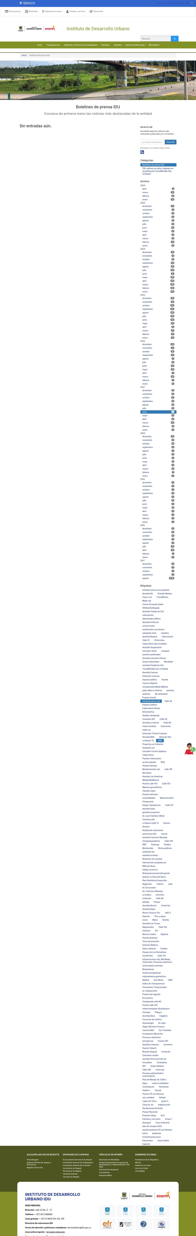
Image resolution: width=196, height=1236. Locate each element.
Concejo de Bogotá (71, 1177)
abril (158, 188)
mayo (158, 231)
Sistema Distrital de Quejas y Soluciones (39, 1163)
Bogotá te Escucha (35, 1167)
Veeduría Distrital (70, 1174)
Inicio (24, 55)
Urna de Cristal (141, 1168)
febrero (158, 196)
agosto (158, 220)
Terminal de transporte (108, 1169)
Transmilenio (104, 1172)
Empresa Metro (105, 1175)
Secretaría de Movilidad (109, 1159)
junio (158, 227)
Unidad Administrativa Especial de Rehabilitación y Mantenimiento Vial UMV (114, 1164)
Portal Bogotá (32, 1159)
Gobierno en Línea (143, 1165)
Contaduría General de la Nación (77, 1165)
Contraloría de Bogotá (72, 1168)
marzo (158, 192)
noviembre (158, 209)
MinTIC (138, 1162)
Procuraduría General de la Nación (77, 1159)
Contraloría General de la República (78, 1162)
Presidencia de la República (147, 1159)
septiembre (158, 217)
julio (158, 224)
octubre (158, 213)
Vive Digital (140, 1171)
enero (158, 199)
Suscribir (171, 142)
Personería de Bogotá (72, 1171)
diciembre (158, 206)
